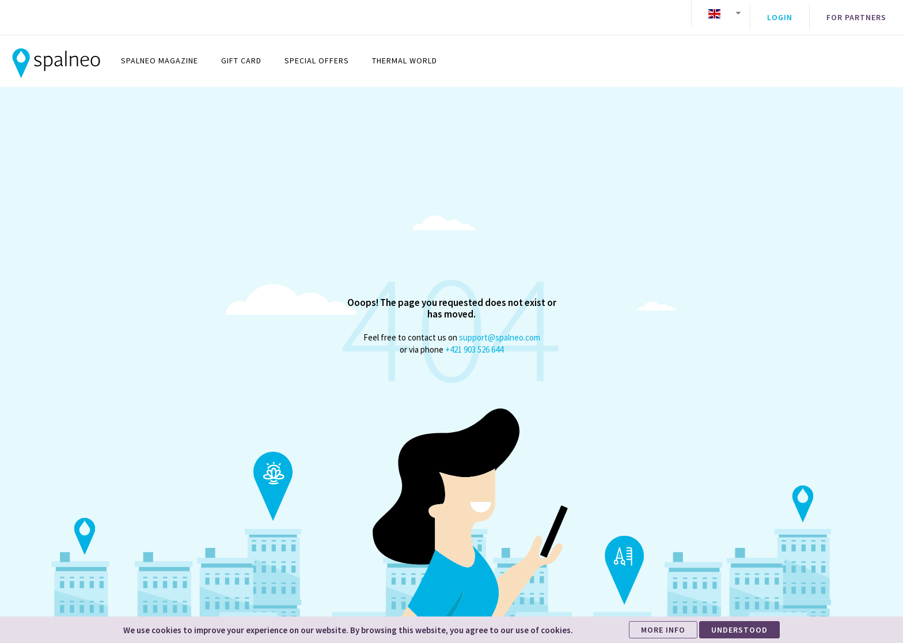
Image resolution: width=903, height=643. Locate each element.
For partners (856, 13)
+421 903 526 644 (474, 340)
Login (779, 13)
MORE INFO (663, 630)
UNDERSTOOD (739, 630)
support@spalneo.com (499, 328)
